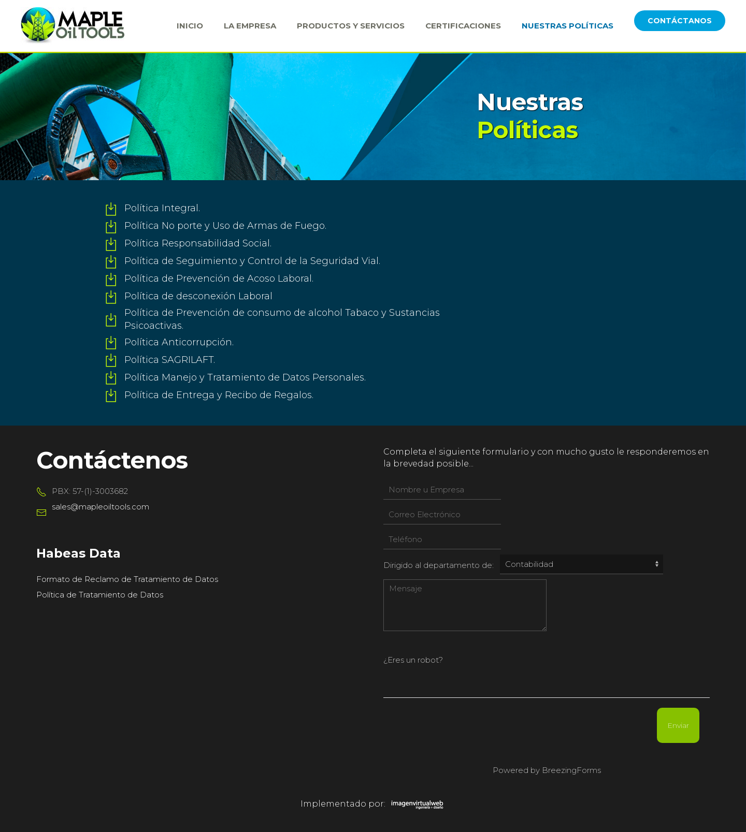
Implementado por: (373, 804)
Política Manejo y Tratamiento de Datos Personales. (245, 377)
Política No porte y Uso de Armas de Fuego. (225, 225)
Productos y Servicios (351, 26)
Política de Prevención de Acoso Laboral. (218, 278)
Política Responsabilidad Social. (197, 243)
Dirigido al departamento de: (438, 565)
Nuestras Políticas (567, 26)
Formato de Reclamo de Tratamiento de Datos (127, 579)
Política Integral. (162, 208)
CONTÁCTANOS (680, 20)
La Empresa (250, 26)
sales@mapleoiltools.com (100, 507)
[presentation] (578, 656)
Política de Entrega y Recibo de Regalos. (218, 395)
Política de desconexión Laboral (198, 296)
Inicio (190, 26)
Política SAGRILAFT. (169, 360)
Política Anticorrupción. (179, 342)
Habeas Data (78, 553)
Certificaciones (463, 26)
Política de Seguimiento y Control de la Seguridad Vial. (252, 261)
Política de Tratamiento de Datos (99, 595)
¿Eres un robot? (413, 660)
